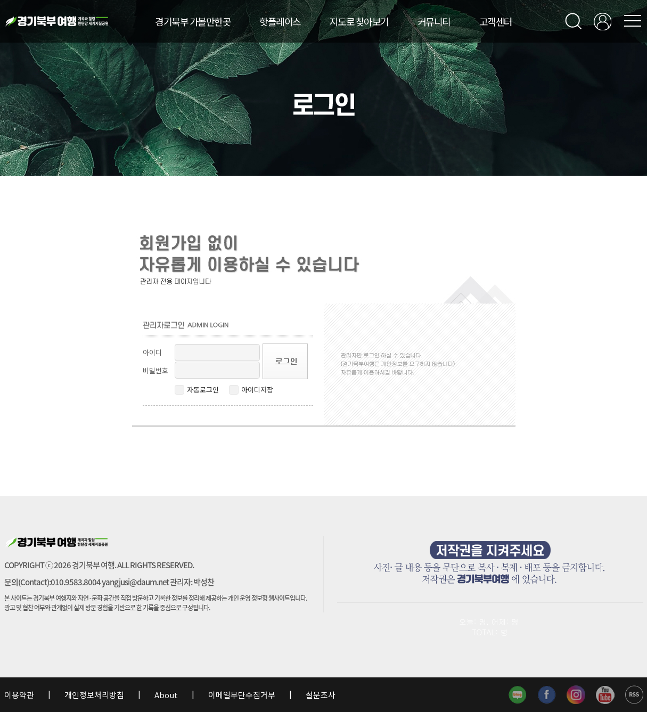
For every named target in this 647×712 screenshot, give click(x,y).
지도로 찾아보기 (359, 21)
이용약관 (20, 694)
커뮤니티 (434, 21)
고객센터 (495, 21)
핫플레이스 (280, 21)
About (166, 694)
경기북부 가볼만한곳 (193, 21)
